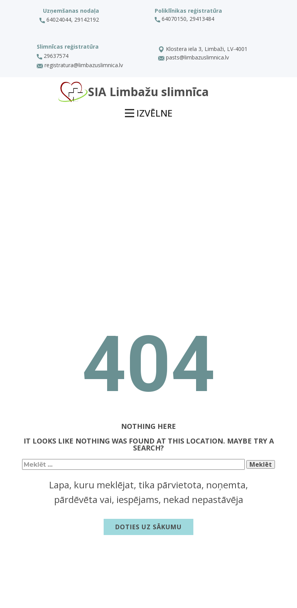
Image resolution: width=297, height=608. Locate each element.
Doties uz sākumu (148, 527)
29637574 (52, 56)
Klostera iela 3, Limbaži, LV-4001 (203, 49)
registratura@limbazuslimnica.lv (80, 65)
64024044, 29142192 (69, 20)
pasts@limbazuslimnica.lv (193, 58)
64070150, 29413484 (185, 19)
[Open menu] (148, 113)
